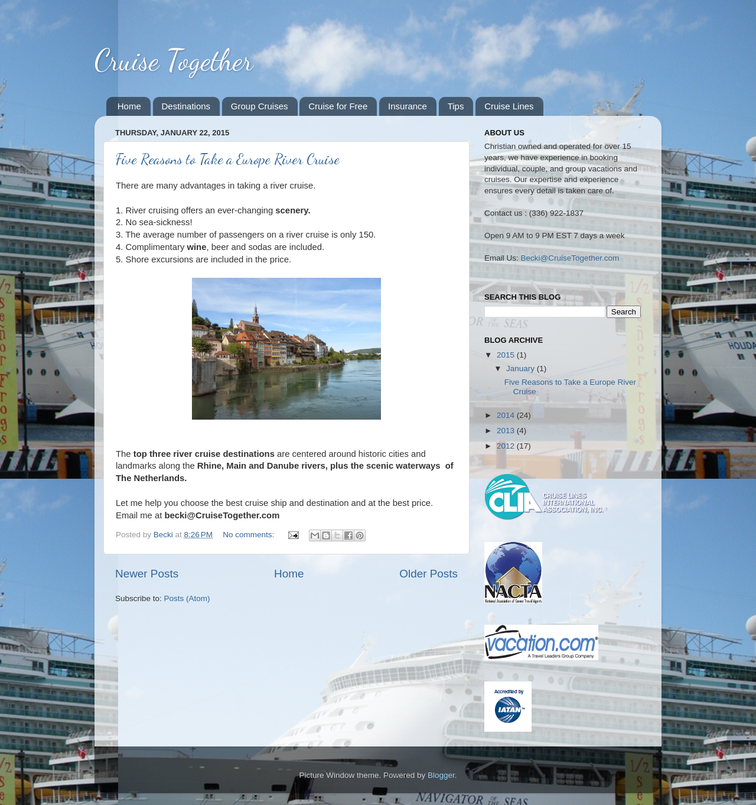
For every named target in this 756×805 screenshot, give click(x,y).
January (521, 368)
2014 (507, 415)
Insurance (407, 106)
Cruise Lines (508, 106)
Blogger (441, 775)
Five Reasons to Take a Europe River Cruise (228, 159)
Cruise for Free (337, 106)
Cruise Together (173, 60)
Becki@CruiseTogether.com (570, 258)
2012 (507, 446)
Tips (456, 106)
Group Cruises (259, 106)
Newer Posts (146, 573)
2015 (507, 354)
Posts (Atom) (187, 598)
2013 (507, 430)
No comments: (249, 534)
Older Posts (428, 573)
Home (129, 106)
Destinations (186, 106)
